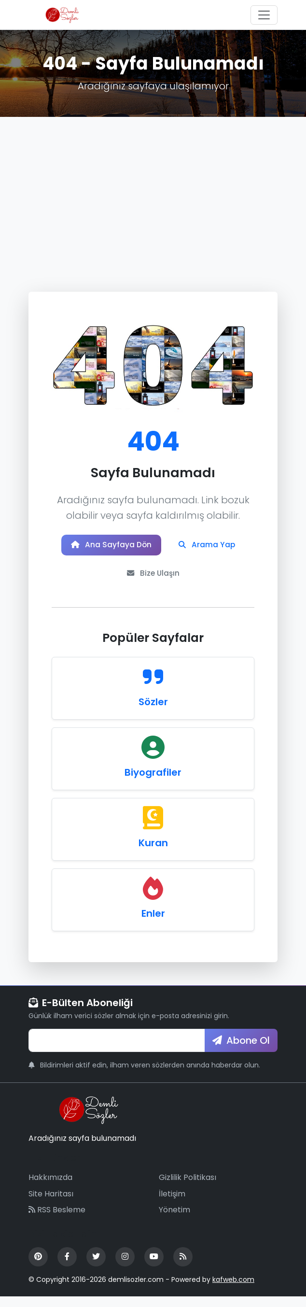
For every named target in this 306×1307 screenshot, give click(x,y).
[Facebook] (67, 1267)
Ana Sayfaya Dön (153, 547)
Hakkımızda (50, 1187)
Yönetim (174, 1220)
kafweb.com (233, 1290)
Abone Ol (241, 1051)
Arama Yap (105, 581)
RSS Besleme (56, 1220)
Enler (153, 924)
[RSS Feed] (183, 1267)
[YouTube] (154, 1267)
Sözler (153, 712)
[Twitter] (96, 1267)
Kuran (153, 853)
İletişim (172, 1204)
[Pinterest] (38, 1267)
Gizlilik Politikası (187, 1187)
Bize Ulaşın (204, 581)
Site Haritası (50, 1204)
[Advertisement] (153, 189)
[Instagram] (125, 1267)
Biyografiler (153, 783)
